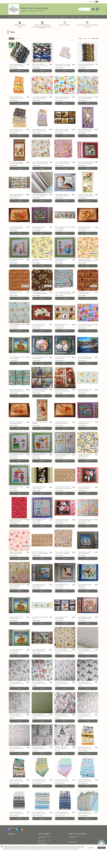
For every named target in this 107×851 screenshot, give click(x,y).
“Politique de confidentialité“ (57, 849)
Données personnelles (42, 844)
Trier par (80, 38)
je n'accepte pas (90, 847)
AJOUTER (19, 70)
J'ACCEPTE (102, 847)
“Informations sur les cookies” (39, 849)
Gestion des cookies (42, 842)
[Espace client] (93, 9)
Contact (90, 1)
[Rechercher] (90, 9)
